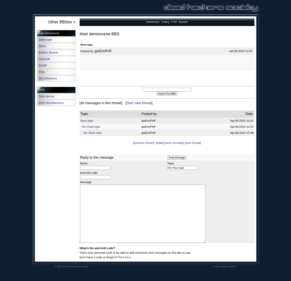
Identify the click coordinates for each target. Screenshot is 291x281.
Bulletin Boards (48, 52)
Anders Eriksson (228, 278)
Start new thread (138, 103)
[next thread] (193, 142)
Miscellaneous (48, 78)
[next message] (174, 142)
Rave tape (86, 120)
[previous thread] (143, 142)
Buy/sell (183, 21)
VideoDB (44, 59)
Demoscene (152, 21)
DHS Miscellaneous (51, 102)
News (42, 46)
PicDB (43, 65)
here (128, 268)
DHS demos (46, 96)
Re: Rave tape (91, 126)
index (160, 142)
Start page (45, 39)
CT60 (174, 21)
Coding (165, 21)
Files (42, 71)
